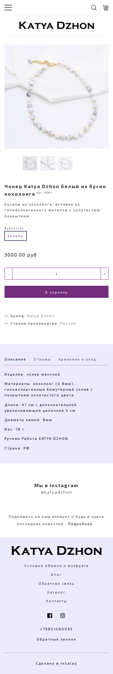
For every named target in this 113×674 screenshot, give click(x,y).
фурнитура (14, 228)
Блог (56, 574)
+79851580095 (56, 629)
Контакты (56, 601)
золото (15, 236)
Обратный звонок (56, 639)
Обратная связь (56, 583)
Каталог (56, 592)
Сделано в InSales (56, 663)
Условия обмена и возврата (56, 565)
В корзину (56, 292)
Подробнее (80, 523)
